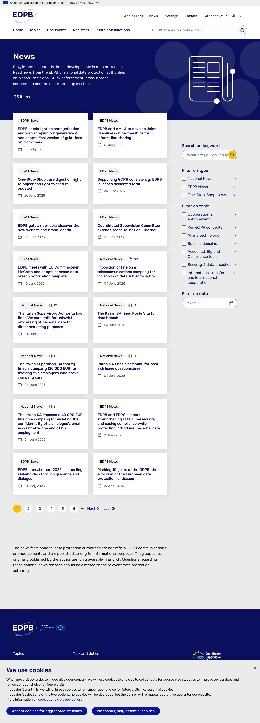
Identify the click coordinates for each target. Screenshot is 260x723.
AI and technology (203, 235)
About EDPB (133, 16)
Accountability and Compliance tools (204, 254)
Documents (56, 30)
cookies (44, 699)
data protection (69, 699)
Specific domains (202, 243)
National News (200, 178)
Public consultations (112, 30)
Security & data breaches (209, 264)
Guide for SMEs (215, 16)
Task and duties (86, 653)
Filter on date (195, 293)
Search (242, 30)
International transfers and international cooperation (207, 278)
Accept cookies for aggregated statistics (47, 711)
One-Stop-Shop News (207, 195)
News (153, 16)
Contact (191, 16)
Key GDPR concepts (205, 227)
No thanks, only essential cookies (126, 711)
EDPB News (198, 187)
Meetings (171, 16)
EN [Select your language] (239, 16)
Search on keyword (201, 145)
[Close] (255, 668)
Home (18, 30)
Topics (34, 30)
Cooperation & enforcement (200, 216)
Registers (81, 30)
